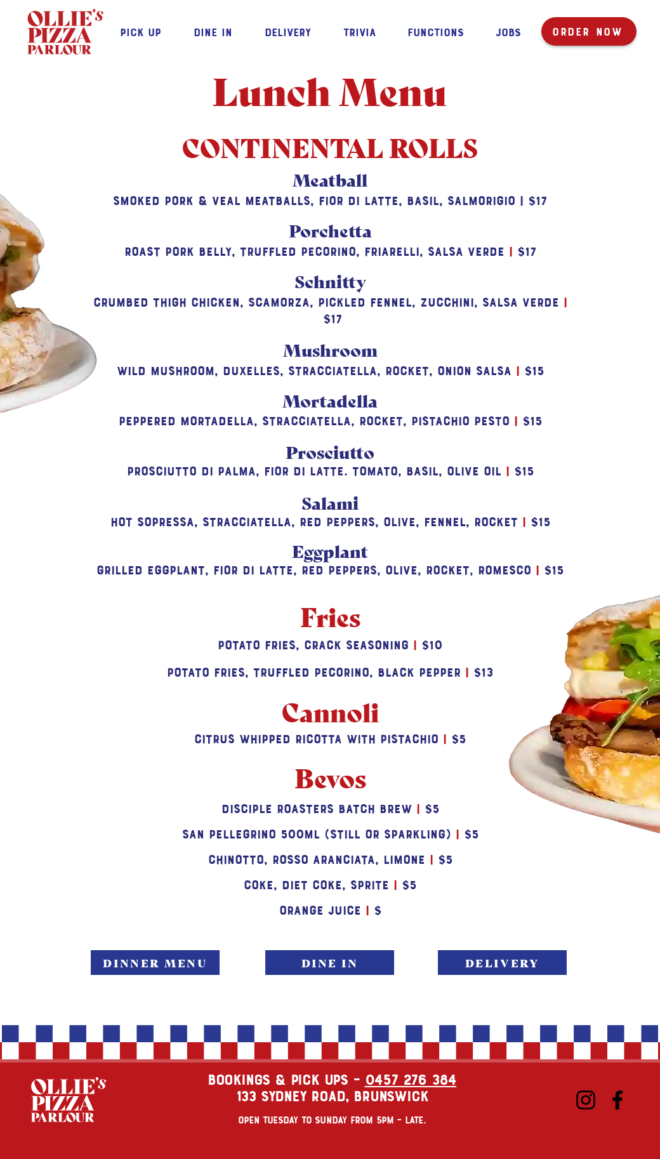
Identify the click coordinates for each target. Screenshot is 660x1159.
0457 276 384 (411, 1078)
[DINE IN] (329, 962)
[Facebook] (617, 1100)
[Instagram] (585, 1100)
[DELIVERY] (502, 962)
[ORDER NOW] (589, 31)
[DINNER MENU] (155, 962)
